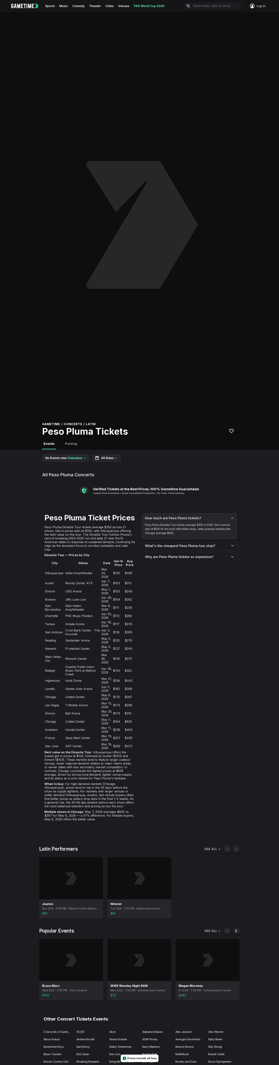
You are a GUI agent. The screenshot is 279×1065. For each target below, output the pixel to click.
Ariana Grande (118, 1039)
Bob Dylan (83, 1054)
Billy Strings (215, 1046)
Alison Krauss (52, 1039)
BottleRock (182, 1054)
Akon (112, 1031)
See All (212, 849)
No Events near (65, 458)
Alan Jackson (183, 1031)
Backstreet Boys (54, 1046)
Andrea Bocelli (85, 1039)
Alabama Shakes (152, 1031)
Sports (50, 6)
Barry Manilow (151, 1046)
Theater (95, 6)
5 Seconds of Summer (57, 1031)
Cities (109, 6)
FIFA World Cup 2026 (149, 6)
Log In (257, 6)
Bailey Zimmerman (120, 1046)
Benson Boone (184, 1046)
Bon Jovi (114, 1054)
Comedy (78, 6)
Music (63, 6)
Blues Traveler (53, 1054)
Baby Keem (215, 1039)
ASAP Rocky (150, 1039)
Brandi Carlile (216, 1054)
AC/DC (81, 1031)
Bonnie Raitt (149, 1054)
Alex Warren (215, 1031)
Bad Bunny (83, 1046)
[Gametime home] (27, 6)
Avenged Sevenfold (187, 1039)
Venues (123, 6)
